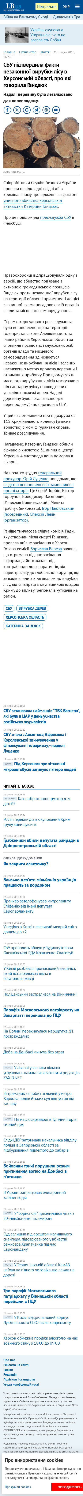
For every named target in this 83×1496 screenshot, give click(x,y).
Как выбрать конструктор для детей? (36, 801)
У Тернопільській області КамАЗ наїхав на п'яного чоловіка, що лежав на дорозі (38, 1270)
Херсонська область (25, 617)
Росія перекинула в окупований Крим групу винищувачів (36, 822)
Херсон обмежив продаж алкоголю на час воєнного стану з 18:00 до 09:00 (40, 1340)
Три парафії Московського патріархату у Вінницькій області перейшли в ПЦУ (35, 1296)
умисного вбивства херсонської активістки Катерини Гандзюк (32, 203)
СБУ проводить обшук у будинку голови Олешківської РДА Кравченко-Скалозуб (38, 950)
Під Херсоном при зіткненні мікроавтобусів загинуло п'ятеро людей (39, 766)
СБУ (9, 608)
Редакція (9, 1374)
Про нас (9, 1360)
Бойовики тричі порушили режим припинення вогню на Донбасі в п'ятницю (36, 1171)
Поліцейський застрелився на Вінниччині (39, 994)
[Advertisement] (41, 250)
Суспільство (27, 52)
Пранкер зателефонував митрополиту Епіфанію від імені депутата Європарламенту (37, 906)
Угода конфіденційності (21, 1384)
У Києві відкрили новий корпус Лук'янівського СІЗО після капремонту (37, 1320)
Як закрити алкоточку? (25, 864)
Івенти (8, 1369)
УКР (66, 6)
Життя (44, 52)
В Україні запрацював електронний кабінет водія (34, 1195)
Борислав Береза (46, 549)
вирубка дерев (32, 608)
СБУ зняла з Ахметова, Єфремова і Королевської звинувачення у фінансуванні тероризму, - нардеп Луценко (34, 743)
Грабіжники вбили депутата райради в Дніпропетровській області (41, 842)
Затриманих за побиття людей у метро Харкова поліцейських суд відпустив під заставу (38, 1098)
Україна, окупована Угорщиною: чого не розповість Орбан (47, 34)
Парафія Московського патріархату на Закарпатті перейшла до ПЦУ (41, 1012)
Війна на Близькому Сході (25, 16)
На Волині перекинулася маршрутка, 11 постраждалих (38, 1033)
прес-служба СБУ (55, 217)
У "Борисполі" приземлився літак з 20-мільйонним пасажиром (38, 1216)
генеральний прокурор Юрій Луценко (32, 475)
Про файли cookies (18, 1487)
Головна (9, 52)
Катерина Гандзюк (23, 626)
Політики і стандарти (19, 1379)
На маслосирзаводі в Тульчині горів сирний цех (39, 1122)
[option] (41, 34)
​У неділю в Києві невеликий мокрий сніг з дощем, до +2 (40, 929)
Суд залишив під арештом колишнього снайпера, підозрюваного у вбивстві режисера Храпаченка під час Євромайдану (37, 1241)
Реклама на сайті (16, 1365)
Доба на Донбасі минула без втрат (33, 1052)
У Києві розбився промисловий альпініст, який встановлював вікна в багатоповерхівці (39, 973)
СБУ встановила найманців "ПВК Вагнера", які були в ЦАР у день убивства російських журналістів (41, 716)
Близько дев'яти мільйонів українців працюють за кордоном (39, 882)
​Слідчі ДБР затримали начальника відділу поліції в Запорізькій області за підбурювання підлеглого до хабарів (39, 1145)
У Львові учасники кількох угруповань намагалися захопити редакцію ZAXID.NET (41, 1072)
